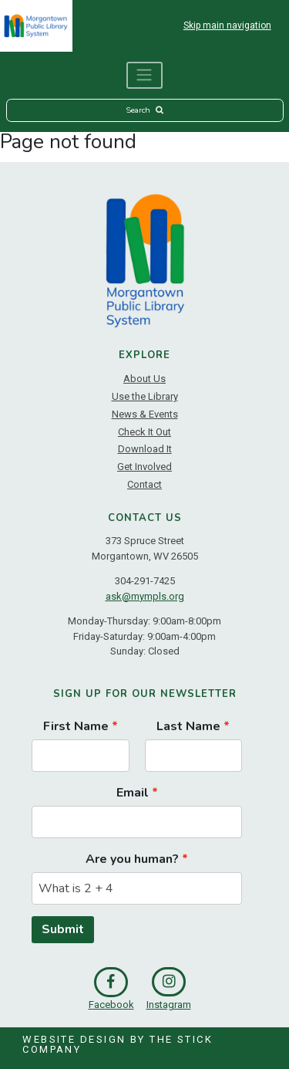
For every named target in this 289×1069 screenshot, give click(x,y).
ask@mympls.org (145, 596)
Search (144, 110)
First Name (76, 726)
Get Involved (144, 466)
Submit (63, 929)
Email (132, 792)
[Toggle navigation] (144, 75)
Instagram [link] (168, 988)
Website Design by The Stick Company (117, 1044)
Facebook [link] (111, 988)
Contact (144, 484)
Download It (145, 449)
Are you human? (132, 859)
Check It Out (144, 432)
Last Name (188, 726)
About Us (144, 378)
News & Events (145, 414)
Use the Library (145, 396)
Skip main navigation (227, 25)
